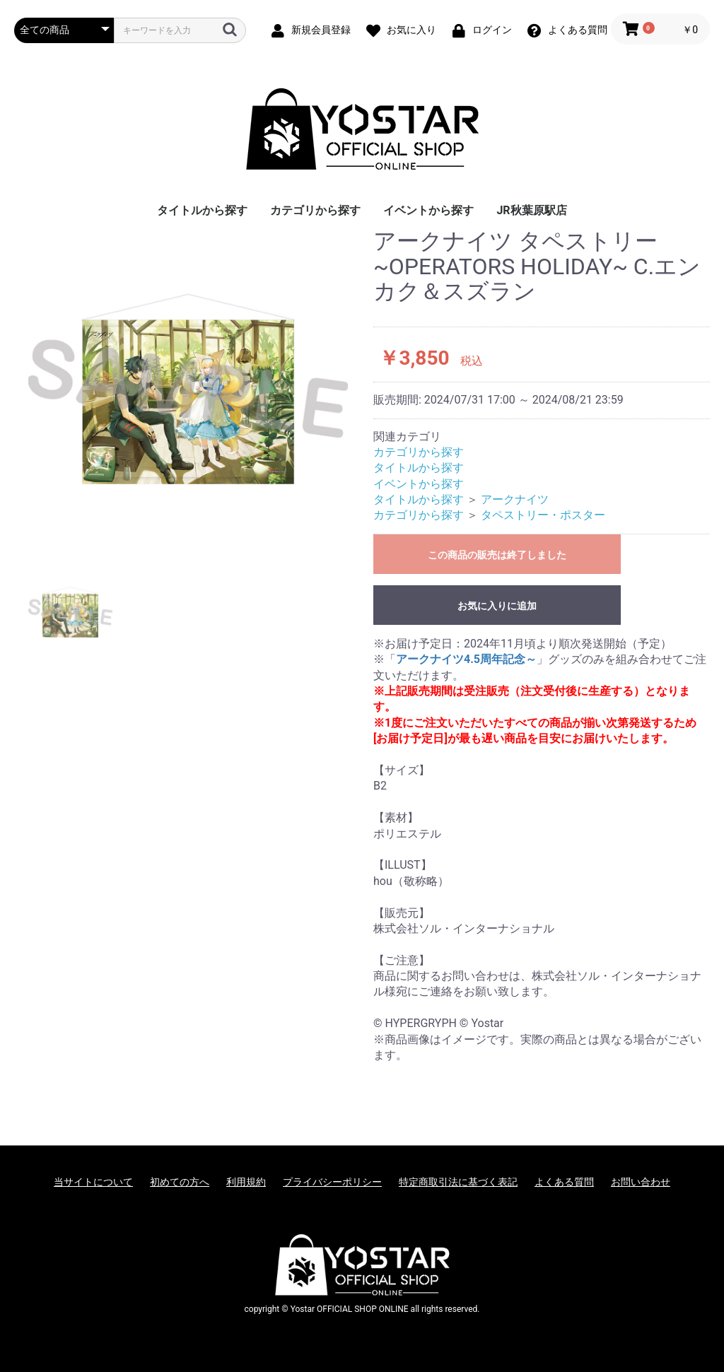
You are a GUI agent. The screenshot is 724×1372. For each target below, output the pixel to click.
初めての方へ (179, 1182)
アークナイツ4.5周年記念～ (466, 659)
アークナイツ (515, 499)
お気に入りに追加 (497, 605)
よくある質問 (564, 1182)
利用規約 (246, 1182)
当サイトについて (93, 1182)
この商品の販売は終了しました (497, 555)
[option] (188, 389)
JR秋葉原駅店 (531, 210)
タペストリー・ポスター (543, 515)
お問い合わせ (640, 1182)
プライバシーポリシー (332, 1182)
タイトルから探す (202, 210)
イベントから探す (428, 210)
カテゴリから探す (315, 210)
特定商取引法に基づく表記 (458, 1182)
